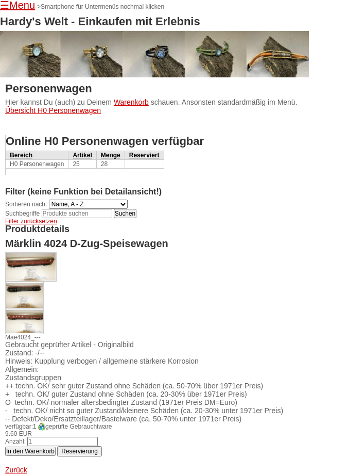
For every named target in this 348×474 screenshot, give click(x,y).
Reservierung (79, 451)
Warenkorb (131, 102)
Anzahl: (15, 441)
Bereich (21, 155)
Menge (110, 155)
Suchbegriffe (22, 213)
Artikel (82, 155)
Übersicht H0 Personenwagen (53, 110)
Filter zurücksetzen (31, 221)
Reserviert (144, 155)
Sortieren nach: (26, 204)
